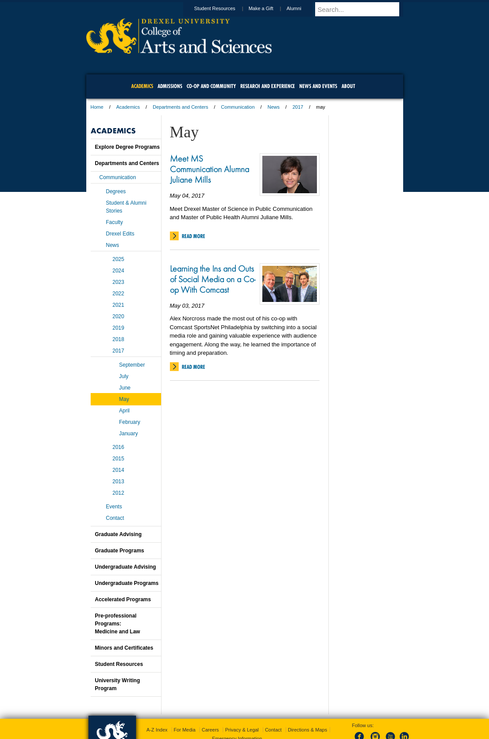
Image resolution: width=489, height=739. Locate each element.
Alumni (302, 8)
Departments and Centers (180, 107)
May (124, 399)
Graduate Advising (118, 534)
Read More (193, 236)
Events (114, 507)
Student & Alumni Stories (126, 207)
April (124, 411)
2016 (119, 447)
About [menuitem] (348, 86)
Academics (128, 107)
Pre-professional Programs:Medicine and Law (117, 624)
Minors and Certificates (124, 648)
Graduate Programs (119, 551)
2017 (297, 107)
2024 (119, 271)
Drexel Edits (120, 234)
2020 (119, 316)
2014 (119, 470)
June (125, 388)
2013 (119, 481)
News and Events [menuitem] (318, 86)
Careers (210, 729)
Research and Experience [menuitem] (267, 86)
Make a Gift (269, 8)
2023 (119, 282)
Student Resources (223, 8)
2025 (119, 259)
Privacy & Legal (241, 729)
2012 (119, 493)
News (274, 107)
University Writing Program (117, 684)
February (129, 422)
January (128, 433)
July (124, 376)
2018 (119, 339)
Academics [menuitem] (142, 86)
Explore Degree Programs (127, 147)
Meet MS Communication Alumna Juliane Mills (209, 169)
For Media (185, 729)
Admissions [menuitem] (170, 86)
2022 (119, 293)
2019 (119, 328)
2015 (119, 459)
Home (97, 107)
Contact (115, 518)
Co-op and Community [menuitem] (211, 86)
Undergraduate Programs (127, 583)
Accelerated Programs (123, 599)
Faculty (114, 222)
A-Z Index (157, 729)
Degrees (116, 191)
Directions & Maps (307, 729)
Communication (237, 107)
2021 (119, 305)
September (132, 365)
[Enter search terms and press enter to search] (363, 9)
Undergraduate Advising (125, 567)
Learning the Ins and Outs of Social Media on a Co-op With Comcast (212, 279)
